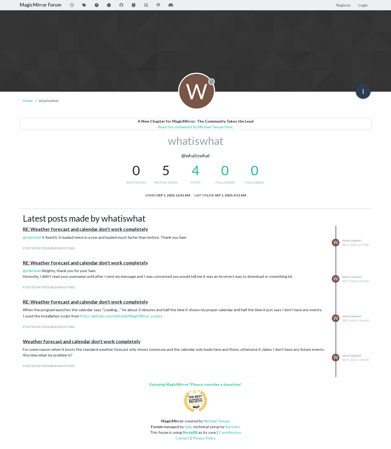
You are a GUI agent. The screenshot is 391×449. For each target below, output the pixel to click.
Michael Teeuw (216, 421)
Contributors (230, 432)
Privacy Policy (204, 438)
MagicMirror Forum (40, 5)
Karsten (232, 426)
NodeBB (190, 432)
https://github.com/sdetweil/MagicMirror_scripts (121, 316)
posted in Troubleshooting (49, 248)
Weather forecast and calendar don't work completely (81, 341)
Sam (188, 426)
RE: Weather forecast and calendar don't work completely (85, 229)
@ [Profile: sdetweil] (32, 237)
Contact (182, 438)
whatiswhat (352, 240)
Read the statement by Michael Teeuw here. (195, 127)
